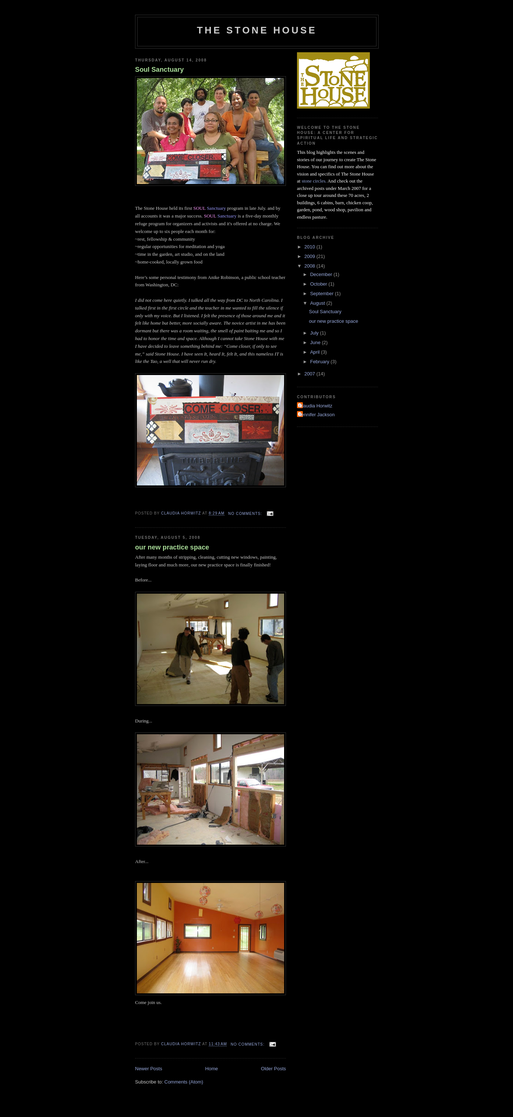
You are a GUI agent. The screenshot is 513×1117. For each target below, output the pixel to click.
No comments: (245, 514)
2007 (310, 374)
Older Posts (273, 1068)
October (319, 284)
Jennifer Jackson (317, 414)
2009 (310, 256)
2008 (310, 266)
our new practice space (172, 547)
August (318, 303)
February (320, 361)
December (322, 274)
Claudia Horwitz (315, 406)
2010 (310, 247)
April (315, 352)
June (316, 342)
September (322, 293)
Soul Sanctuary (159, 69)
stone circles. (314, 181)
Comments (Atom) (183, 1082)
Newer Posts (148, 1068)
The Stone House (257, 30)
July (315, 333)
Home (211, 1068)
